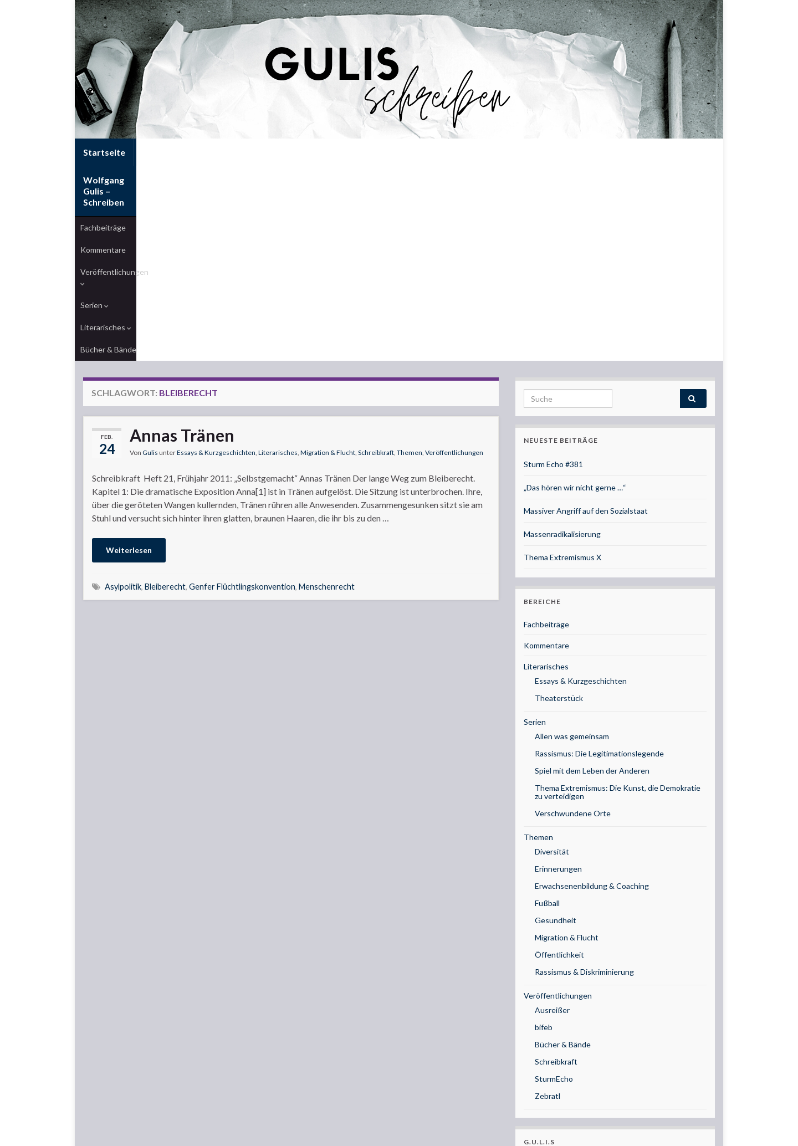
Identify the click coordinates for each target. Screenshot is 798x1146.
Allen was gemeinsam (572, 564)
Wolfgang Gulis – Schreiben (198, 152)
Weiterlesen (129, 378)
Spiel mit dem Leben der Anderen (592, 598)
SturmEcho (554, 907)
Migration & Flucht (327, 281)
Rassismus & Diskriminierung (584, 800)
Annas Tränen (182, 263)
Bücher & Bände (408, 177)
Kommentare (159, 177)
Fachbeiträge (103, 177)
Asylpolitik (123, 414)
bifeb (544, 855)
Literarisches (343, 177)
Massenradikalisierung (562, 362)
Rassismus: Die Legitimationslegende (599, 581)
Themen (409, 281)
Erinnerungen (558, 697)
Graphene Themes (172, 1132)
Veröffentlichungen (230, 177)
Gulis (150, 281)
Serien (293, 177)
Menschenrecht (327, 414)
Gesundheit (555, 748)
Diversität (552, 679)
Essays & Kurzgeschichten (216, 281)
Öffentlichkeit (559, 782)
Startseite (104, 152)
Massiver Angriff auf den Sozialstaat (586, 339)
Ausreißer (552, 838)
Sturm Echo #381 (553, 292)
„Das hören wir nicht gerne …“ (575, 315)
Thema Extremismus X (562, 385)
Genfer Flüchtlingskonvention (242, 414)
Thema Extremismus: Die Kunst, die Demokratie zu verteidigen (617, 620)
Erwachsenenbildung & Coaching (592, 714)
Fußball (547, 731)
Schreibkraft (376, 281)
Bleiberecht (165, 414)
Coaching (540, 1006)
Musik (534, 988)
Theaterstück (559, 526)
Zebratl (547, 924)
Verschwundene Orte (573, 641)
